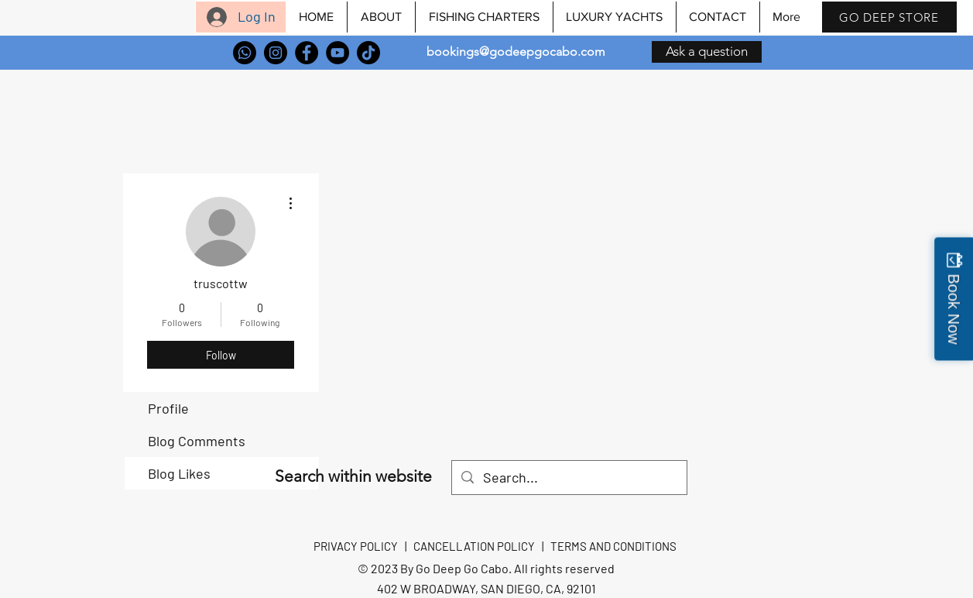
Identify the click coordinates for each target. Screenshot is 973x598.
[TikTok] (368, 52)
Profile (168, 408)
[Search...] (568, 477)
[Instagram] (275, 52)
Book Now (953, 308)
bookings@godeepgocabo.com (516, 51)
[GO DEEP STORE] (889, 17)
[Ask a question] (707, 52)
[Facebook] (306, 52)
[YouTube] (337, 52)
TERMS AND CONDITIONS (613, 546)
